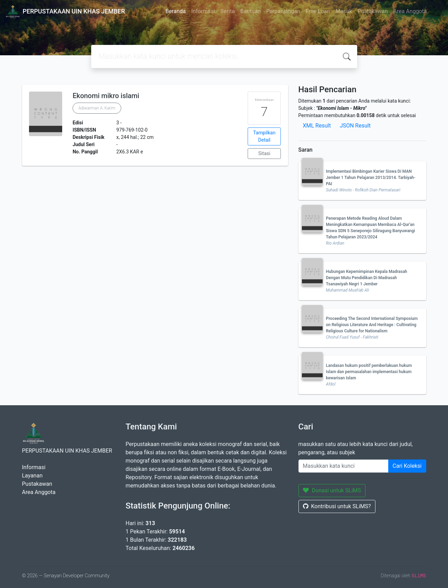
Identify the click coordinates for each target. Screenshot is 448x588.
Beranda (175, 11)
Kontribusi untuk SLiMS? (337, 506)
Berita (227, 11)
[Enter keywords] (343, 466)
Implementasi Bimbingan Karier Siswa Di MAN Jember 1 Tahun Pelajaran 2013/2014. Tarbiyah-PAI (371, 177)
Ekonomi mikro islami (106, 96)
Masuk (343, 11)
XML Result (317, 125)
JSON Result (355, 125)
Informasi (203, 11)
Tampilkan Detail (264, 136)
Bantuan (250, 11)
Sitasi (264, 153)
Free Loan (318, 11)
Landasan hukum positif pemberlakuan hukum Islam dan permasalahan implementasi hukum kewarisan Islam (369, 371)
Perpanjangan (283, 11)
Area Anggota (410, 11)
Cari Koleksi (407, 466)
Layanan (32, 475)
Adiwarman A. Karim (96, 108)
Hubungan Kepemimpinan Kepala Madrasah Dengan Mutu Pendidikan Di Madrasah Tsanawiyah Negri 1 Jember (366, 277)
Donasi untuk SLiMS (332, 490)
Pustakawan (373, 11)
